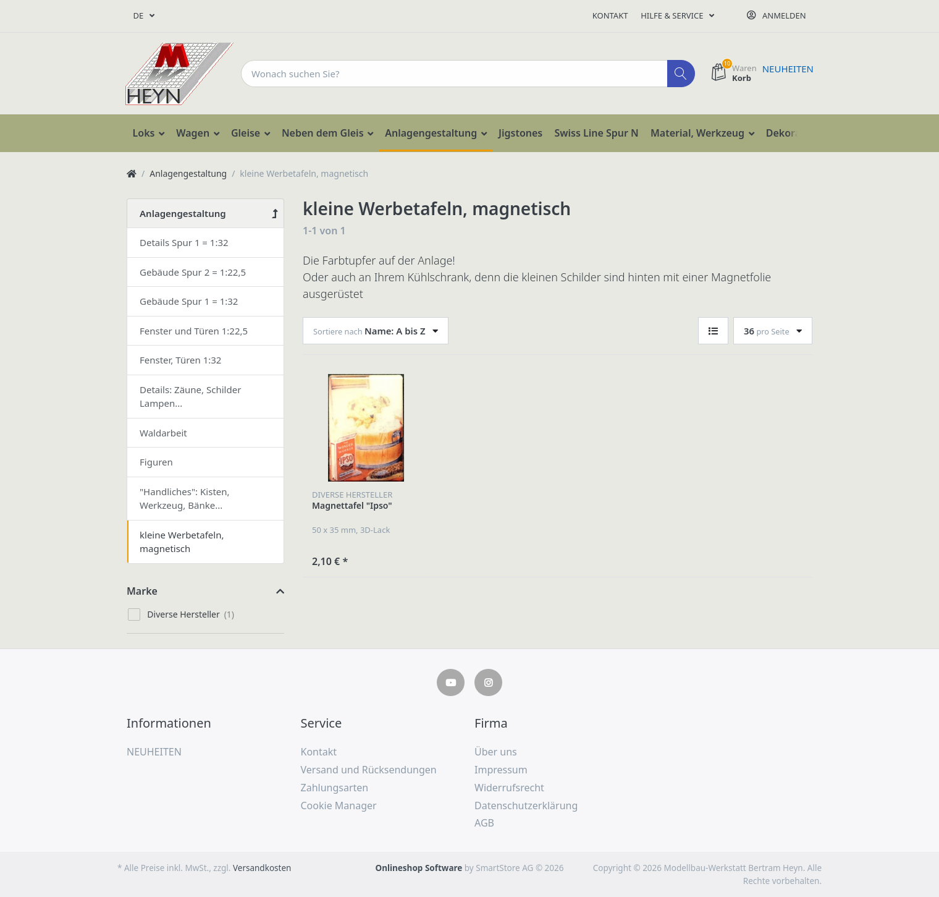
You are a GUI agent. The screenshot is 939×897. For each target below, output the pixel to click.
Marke (142, 591)
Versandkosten (262, 868)
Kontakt (610, 15)
